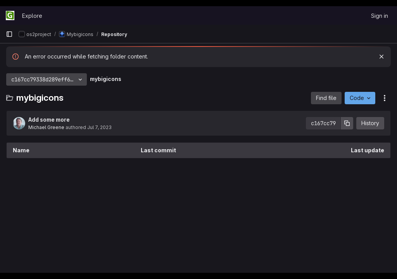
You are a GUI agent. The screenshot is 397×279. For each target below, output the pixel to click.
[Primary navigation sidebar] (9, 34)
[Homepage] (10, 15)
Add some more (49, 119)
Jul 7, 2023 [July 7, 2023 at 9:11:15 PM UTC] (99, 127)
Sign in (379, 15)
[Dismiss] (381, 56)
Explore (32, 15)
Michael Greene (46, 127)
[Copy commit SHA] (347, 123)
